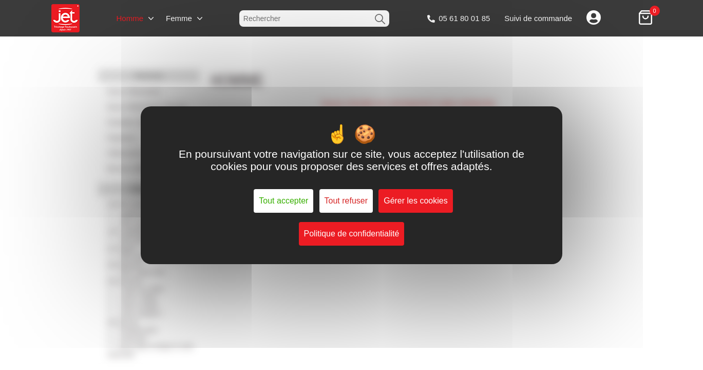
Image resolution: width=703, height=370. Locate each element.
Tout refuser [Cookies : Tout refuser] (346, 200)
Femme (179, 18)
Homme (129, 18)
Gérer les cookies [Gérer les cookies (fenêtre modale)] (416, 200)
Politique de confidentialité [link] (352, 233)
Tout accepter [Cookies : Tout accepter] (283, 200)
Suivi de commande (538, 18)
